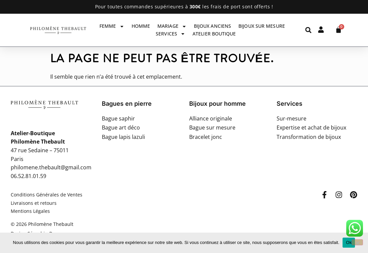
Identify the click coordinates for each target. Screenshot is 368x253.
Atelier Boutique (214, 33)
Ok (349, 242)
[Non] (357, 242)
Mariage (172, 26)
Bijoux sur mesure (261, 26)
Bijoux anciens (212, 26)
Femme (111, 26)
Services (170, 33)
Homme (141, 26)
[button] (308, 30)
